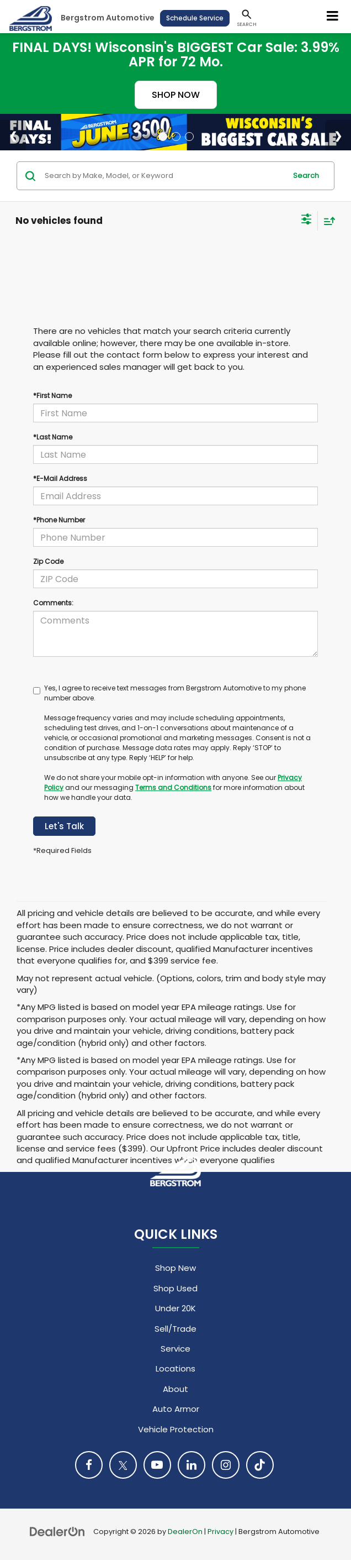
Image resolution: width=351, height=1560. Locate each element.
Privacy (220, 1531)
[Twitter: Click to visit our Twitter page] (123, 1465)
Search (306, 175)
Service (175, 1348)
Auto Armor (175, 1409)
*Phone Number (59, 520)
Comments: (53, 603)
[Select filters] (306, 221)
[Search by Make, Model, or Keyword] (164, 176)
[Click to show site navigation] (333, 16)
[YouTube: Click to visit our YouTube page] (157, 1465)
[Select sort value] (327, 221)
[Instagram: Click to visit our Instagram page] (226, 1465)
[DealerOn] (57, 1531)
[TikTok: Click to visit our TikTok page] (260, 1465)
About (175, 1389)
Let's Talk (64, 826)
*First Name (52, 395)
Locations (175, 1368)
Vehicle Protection (176, 1429)
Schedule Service (195, 18)
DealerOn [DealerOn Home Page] (185, 1531)
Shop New (175, 1268)
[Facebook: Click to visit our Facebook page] (89, 1465)
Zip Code (48, 561)
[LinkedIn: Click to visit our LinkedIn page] (192, 1465)
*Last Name (52, 437)
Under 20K (175, 1308)
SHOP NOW (176, 94)
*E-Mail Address (60, 478)
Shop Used (175, 1288)
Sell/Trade (175, 1328)
